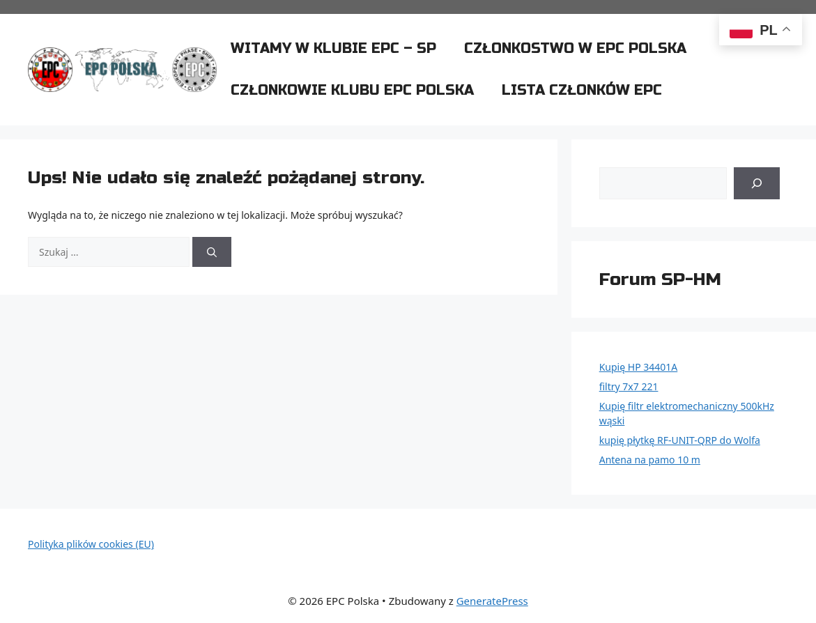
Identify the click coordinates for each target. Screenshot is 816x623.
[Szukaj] (211, 252)
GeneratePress (492, 601)
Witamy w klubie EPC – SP (333, 48)
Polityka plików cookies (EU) (91, 544)
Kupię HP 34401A (638, 367)
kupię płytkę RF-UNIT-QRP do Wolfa (679, 440)
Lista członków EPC (582, 90)
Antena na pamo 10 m (649, 459)
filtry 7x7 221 (629, 386)
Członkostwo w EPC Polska (575, 48)
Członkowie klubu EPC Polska (352, 90)
